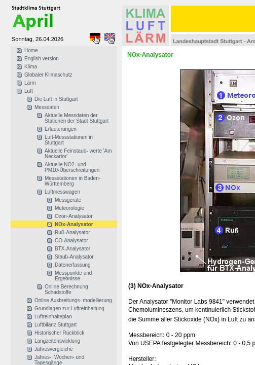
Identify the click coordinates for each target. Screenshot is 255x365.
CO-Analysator (71, 240)
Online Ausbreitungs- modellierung (73, 300)
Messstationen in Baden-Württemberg (72, 181)
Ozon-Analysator (73, 216)
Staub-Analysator (74, 257)
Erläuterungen (61, 129)
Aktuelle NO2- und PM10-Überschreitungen (72, 167)
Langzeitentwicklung (57, 341)
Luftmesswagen (62, 192)
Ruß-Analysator (72, 232)
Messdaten (46, 107)
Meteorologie (69, 208)
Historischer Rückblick (59, 333)
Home (31, 50)
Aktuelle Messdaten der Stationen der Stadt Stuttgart (76, 118)
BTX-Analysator (72, 248)
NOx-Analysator (74, 224)
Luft (28, 91)
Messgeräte (68, 200)
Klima (30, 66)
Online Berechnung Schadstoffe (66, 289)
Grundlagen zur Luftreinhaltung (69, 308)
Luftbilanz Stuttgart (55, 324)
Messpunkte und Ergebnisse (73, 275)
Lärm (30, 83)
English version (41, 58)
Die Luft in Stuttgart (56, 99)
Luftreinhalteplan (53, 316)
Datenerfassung (73, 265)
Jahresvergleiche (53, 349)
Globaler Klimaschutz (48, 75)
